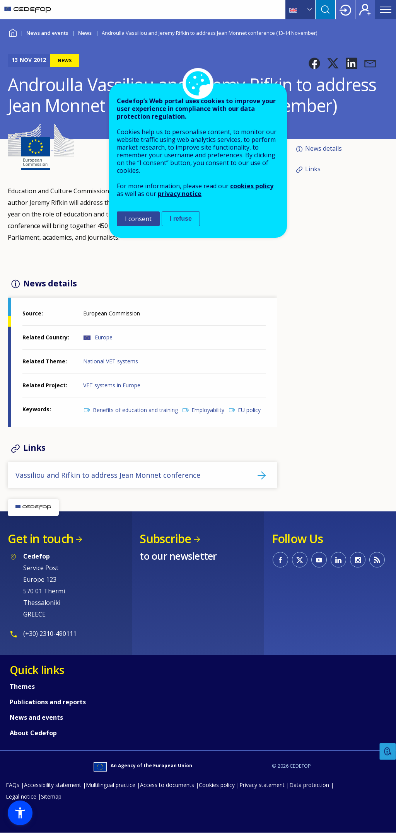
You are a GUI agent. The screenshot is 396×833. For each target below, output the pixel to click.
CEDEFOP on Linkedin (338, 559)
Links (313, 169)
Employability (207, 410)
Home (12, 32)
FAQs (12, 785)
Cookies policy (217, 785)
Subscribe (165, 539)
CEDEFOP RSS (377, 559)
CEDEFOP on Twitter (299, 559)
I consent (138, 219)
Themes (22, 686)
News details (323, 148)
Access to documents (167, 785)
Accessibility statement (52, 785)
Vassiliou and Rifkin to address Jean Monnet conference (107, 475)
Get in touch (40, 539)
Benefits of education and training (135, 410)
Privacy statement (262, 785)
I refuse (181, 218)
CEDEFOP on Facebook (280, 559)
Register (365, 9)
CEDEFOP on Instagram (357, 559)
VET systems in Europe (111, 385)
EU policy (249, 410)
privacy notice (179, 193)
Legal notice (21, 796)
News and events (47, 32)
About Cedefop (33, 733)
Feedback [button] (388, 751)
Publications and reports (48, 702)
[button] (314, 63)
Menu (385, 10)
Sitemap (51, 796)
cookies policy (251, 186)
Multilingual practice (110, 785)
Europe (104, 337)
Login (345, 9)
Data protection (309, 785)
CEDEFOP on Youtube (319, 559)
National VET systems (110, 361)
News (85, 32)
